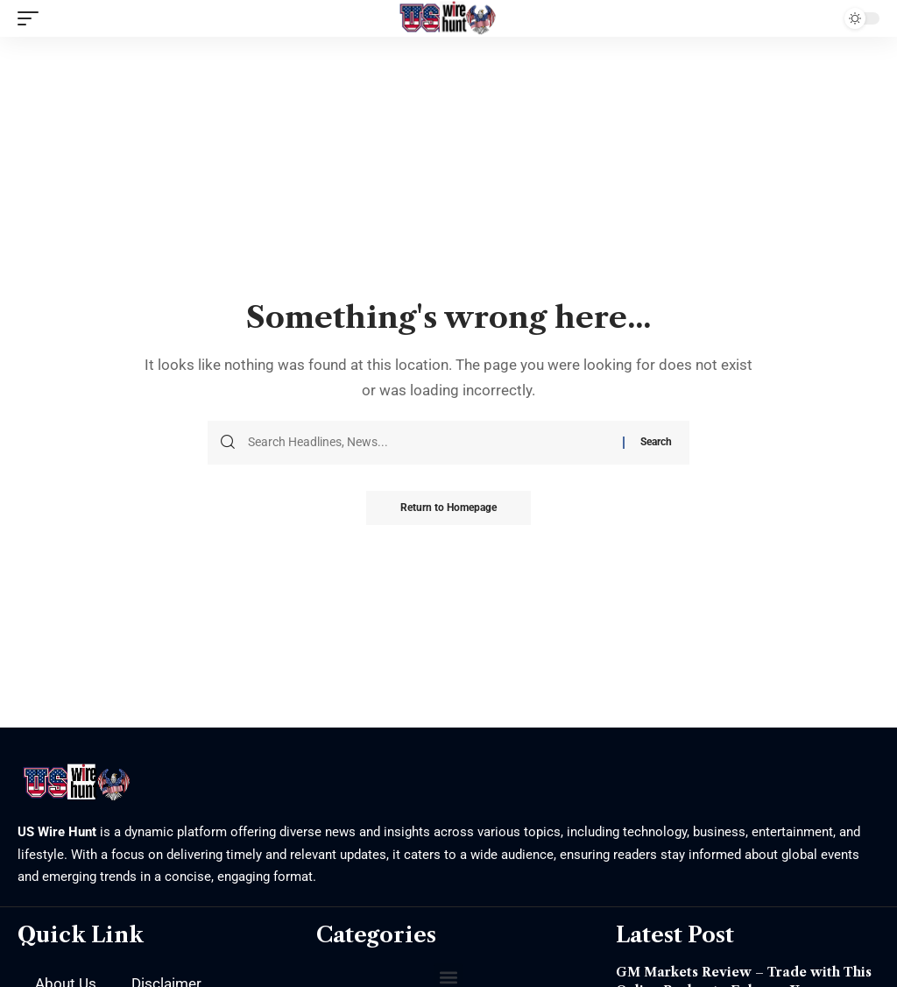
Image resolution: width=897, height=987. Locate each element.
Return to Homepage (448, 508)
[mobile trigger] (32, 18)
